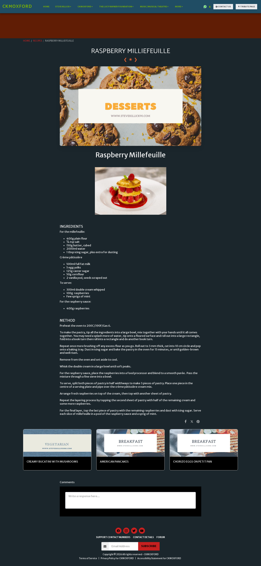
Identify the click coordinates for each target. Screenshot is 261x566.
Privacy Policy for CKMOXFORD (117, 558)
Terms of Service (88, 558)
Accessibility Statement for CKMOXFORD (159, 558)
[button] (63, 7)
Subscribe (148, 546)
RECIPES (37, 40)
